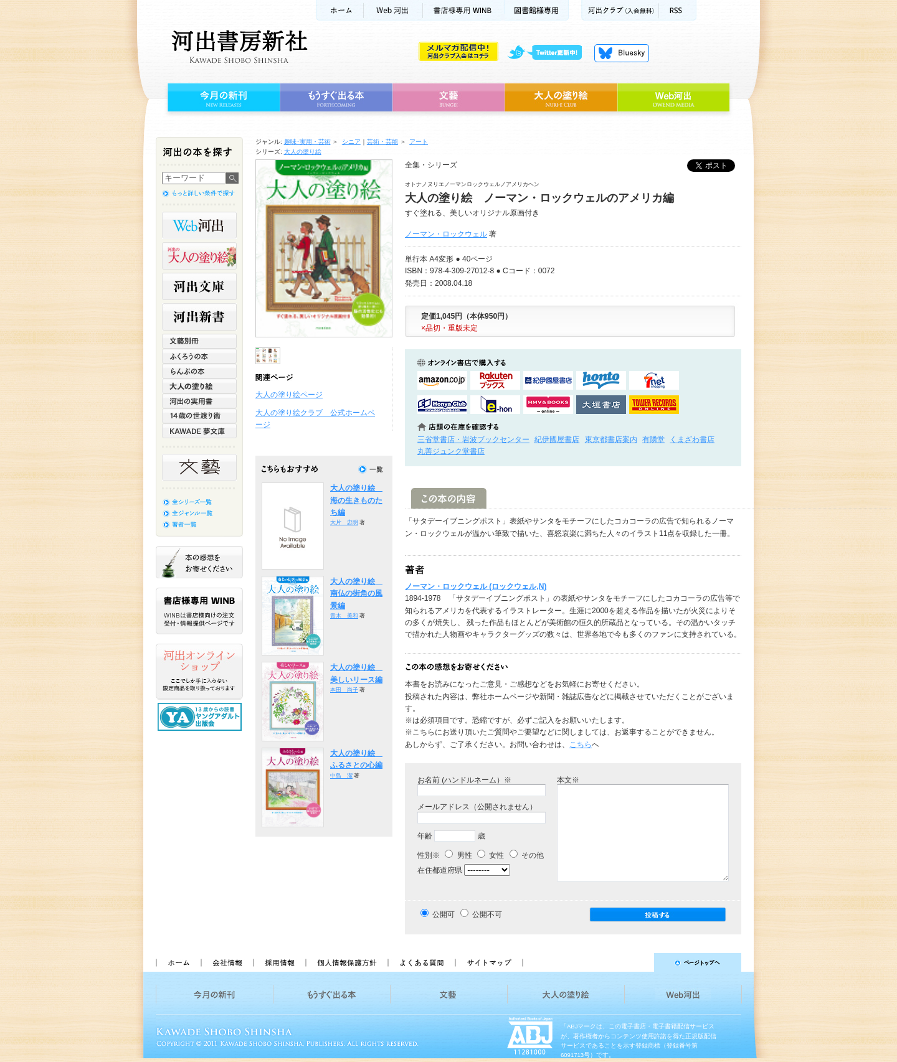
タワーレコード (654, 404)
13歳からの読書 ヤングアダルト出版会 (201, 717)
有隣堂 (653, 439)
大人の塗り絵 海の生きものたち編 (356, 500)
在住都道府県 (439, 870)
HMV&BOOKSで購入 (548, 404)
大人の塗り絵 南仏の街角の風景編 (356, 593)
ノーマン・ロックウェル (446, 234)
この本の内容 (448, 498)
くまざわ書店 (692, 439)
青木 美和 (344, 616)
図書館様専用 (537, 10)
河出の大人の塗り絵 (199, 256)
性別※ (428, 855)
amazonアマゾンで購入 (442, 380)
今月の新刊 (222, 97)
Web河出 (393, 10)
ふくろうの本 (199, 356)
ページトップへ (637, 962)
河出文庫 (199, 286)
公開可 (443, 914)
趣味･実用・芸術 (307, 141)
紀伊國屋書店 (556, 439)
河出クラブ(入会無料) (620, 10)
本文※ (568, 780)
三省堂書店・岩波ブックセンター (473, 439)
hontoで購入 (601, 380)
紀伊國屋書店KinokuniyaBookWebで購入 (548, 380)
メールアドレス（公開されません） (477, 806)
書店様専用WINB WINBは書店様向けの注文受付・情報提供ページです (199, 611)
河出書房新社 (237, 46)
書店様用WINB (464, 10)
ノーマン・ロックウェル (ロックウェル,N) (475, 586)
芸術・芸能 (382, 141)
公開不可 (487, 914)
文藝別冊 (199, 341)
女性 (490, 855)
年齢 (424, 836)
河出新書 (199, 317)
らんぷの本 (199, 371)
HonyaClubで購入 (442, 404)
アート (418, 141)
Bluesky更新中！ (621, 53)
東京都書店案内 (611, 439)
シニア (351, 141)
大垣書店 (601, 404)
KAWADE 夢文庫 (199, 430)
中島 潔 (341, 776)
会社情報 (227, 962)
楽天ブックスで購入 (495, 380)
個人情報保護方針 (346, 962)
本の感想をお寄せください (199, 562)
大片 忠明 (344, 522)
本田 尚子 (344, 690)
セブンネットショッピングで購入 (654, 380)
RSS (677, 10)
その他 (527, 855)
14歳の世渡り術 (199, 415)
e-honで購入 (495, 404)
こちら (580, 744)
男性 (458, 855)
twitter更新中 (549, 53)
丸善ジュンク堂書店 (451, 451)
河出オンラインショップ (199, 672)
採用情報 (279, 962)
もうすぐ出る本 (336, 97)
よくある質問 (421, 962)
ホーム (339, 10)
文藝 (448, 97)
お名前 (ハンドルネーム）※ (464, 780)
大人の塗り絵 (561, 97)
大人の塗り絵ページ (289, 394)
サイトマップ (489, 962)
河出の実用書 (199, 400)
